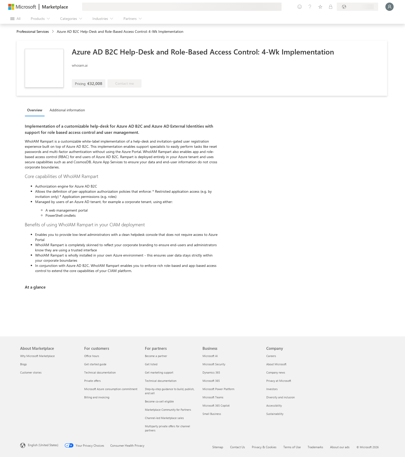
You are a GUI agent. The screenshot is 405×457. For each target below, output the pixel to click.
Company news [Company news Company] (275, 372)
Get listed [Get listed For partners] (151, 364)
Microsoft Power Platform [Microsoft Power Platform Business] (218, 389)
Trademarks (315, 447)
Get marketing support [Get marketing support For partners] (159, 372)
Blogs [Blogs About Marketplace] (23, 364)
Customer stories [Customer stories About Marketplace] (31, 372)
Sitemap (217, 447)
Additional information (67, 109)
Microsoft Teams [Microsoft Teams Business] (212, 397)
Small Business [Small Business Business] (211, 414)
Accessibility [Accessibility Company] (274, 405)
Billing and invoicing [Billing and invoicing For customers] (96, 397)
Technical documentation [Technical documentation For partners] (160, 381)
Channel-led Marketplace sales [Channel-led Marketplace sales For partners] (164, 418)
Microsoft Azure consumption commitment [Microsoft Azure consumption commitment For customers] (110, 389)
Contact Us (237, 447)
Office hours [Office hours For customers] (91, 356)
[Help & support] (310, 6)
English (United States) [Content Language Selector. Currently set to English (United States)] (43, 445)
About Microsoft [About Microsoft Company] (276, 364)
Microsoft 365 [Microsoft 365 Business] (211, 381)
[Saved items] (320, 6)
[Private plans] (330, 6)
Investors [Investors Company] (272, 389)
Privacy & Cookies (264, 447)
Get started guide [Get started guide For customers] (95, 364)
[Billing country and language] (357, 7)
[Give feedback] (299, 6)
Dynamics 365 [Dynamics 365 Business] (211, 372)
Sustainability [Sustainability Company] (274, 414)
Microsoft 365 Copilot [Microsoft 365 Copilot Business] (216, 405)
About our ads (339, 447)
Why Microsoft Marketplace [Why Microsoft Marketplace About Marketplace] (37, 356)
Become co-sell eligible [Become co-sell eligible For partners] (159, 401)
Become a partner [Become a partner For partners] (156, 356)
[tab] (36, 109)
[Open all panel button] (15, 18)
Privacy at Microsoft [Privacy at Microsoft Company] (278, 381)
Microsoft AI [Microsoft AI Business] (210, 356)
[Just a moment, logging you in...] (389, 7)
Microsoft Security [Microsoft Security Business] (213, 364)
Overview (34, 109)
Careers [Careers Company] (271, 356)
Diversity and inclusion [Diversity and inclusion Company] (280, 397)
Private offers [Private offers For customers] (92, 381)
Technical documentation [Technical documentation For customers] (100, 372)
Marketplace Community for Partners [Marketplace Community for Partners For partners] (168, 410)
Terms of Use (292, 447)
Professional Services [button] (33, 31)
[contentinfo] (53, 32)
